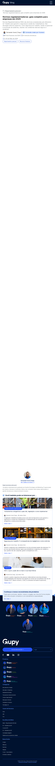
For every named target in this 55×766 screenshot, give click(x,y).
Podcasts (4, 749)
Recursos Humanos (25, 41)
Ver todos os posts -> (27, 482)
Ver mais (7, 599)
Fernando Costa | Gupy (13, 33)
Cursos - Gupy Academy (7, 752)
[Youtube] (8, 655)
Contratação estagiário (7, 732)
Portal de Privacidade (32, 762)
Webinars (4, 744)
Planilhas (4, 747)
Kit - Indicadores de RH (7, 725)
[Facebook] (3, 655)
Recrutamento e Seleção (7, 687)
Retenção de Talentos (7, 699)
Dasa (4, 711)
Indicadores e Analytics (7, 702)
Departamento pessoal (13, 11)
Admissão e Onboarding (7, 690)
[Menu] (51, 2)
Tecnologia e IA (6, 704)
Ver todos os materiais (7, 754)
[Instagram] (18, 655)
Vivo (3, 716)
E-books (4, 742)
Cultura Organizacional (7, 697)
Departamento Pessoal (7, 692)
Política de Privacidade (23, 762)
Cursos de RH (5, 727)
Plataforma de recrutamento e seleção (10, 735)
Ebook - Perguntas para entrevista (9, 723)
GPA (3, 714)
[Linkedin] (13, 655)
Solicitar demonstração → (17, 649)
